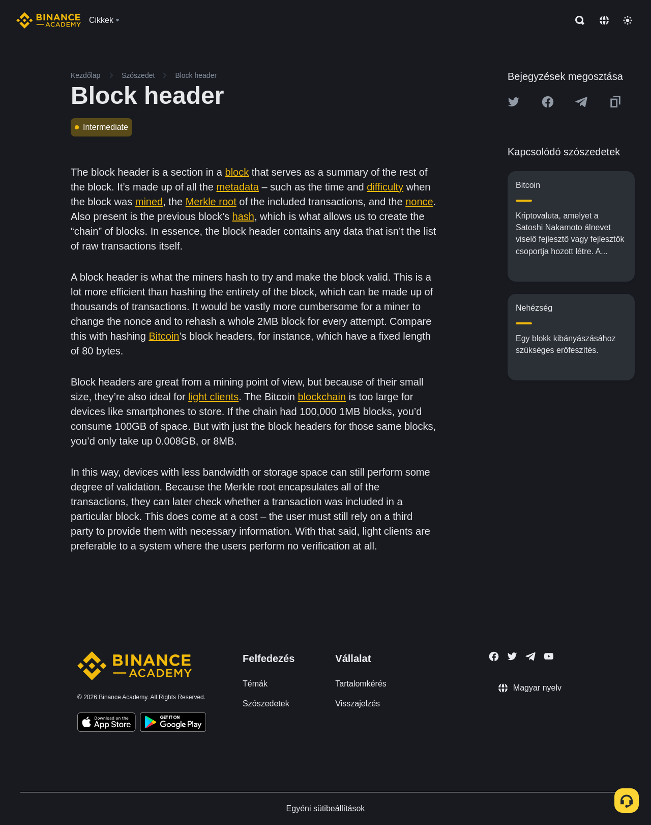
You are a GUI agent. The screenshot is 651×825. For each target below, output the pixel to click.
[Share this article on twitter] (514, 102)
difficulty (385, 187)
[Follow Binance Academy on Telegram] (530, 656)
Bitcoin (164, 336)
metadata (237, 187)
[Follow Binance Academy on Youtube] (549, 656)
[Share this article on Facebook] (548, 102)
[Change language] (604, 20)
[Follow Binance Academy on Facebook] (494, 656)
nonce (419, 201)
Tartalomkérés (360, 683)
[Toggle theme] (627, 20)
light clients (213, 396)
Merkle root (211, 201)
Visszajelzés (357, 703)
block (237, 172)
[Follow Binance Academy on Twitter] (512, 656)
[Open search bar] (577, 20)
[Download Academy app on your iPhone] (106, 723)
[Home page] (48, 20)
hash (243, 216)
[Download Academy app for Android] (173, 723)
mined (149, 201)
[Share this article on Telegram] (581, 102)
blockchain (322, 396)
